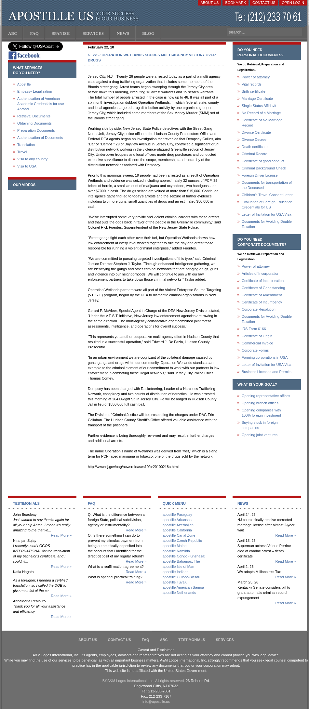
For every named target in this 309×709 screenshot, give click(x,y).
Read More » (61, 535)
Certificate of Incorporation (263, 281)
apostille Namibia (176, 551)
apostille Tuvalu (175, 582)
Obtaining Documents (34, 123)
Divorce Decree (254, 139)
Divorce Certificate (256, 132)
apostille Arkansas (177, 520)
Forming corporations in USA (265, 357)
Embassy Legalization (34, 91)
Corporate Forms (255, 350)
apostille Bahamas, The (181, 561)
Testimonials (192, 640)
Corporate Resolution (258, 309)
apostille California (177, 530)
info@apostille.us (156, 701)
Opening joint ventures (259, 435)
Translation (26, 145)
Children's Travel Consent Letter (267, 195)
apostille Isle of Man (178, 567)
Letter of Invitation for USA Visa (266, 214)
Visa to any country (32, 159)
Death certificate (254, 147)
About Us (209, 3)
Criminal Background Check (264, 168)
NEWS (93, 55)
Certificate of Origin (257, 336)
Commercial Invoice (257, 343)
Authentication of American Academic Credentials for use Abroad (40, 104)
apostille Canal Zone (179, 535)
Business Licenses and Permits (266, 372)
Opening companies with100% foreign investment (261, 412)
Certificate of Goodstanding (263, 288)
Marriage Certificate (257, 98)
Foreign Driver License (260, 175)
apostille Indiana (176, 572)
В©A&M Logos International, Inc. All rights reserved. (143, 681)
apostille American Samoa (183, 587)
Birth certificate (253, 91)
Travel (22, 152)
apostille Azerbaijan (178, 525)
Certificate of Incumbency (262, 302)
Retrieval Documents (33, 116)
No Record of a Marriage (261, 113)
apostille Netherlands (179, 593)
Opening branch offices (260, 403)
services (225, 640)
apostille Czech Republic (182, 540)
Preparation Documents (36, 130)
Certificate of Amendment (262, 295)
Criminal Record (254, 154)
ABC (164, 640)
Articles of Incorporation (260, 273)
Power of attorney (256, 77)
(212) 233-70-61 (269, 18)
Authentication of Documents (40, 138)
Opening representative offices (266, 396)
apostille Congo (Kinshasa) (184, 556)
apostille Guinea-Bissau (181, 577)
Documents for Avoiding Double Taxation (267, 224)
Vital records (252, 84)
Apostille (24, 84)
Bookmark (235, 3)
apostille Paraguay (177, 514)
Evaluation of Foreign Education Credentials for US (267, 204)
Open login (293, 3)
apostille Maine (174, 546)
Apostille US (74, 16)
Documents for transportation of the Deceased (267, 185)
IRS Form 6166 (254, 329)
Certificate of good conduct (263, 161)
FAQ (145, 640)
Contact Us (263, 3)
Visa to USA (26, 166)
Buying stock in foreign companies (260, 425)
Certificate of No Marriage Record (262, 122)
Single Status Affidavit (259, 106)
